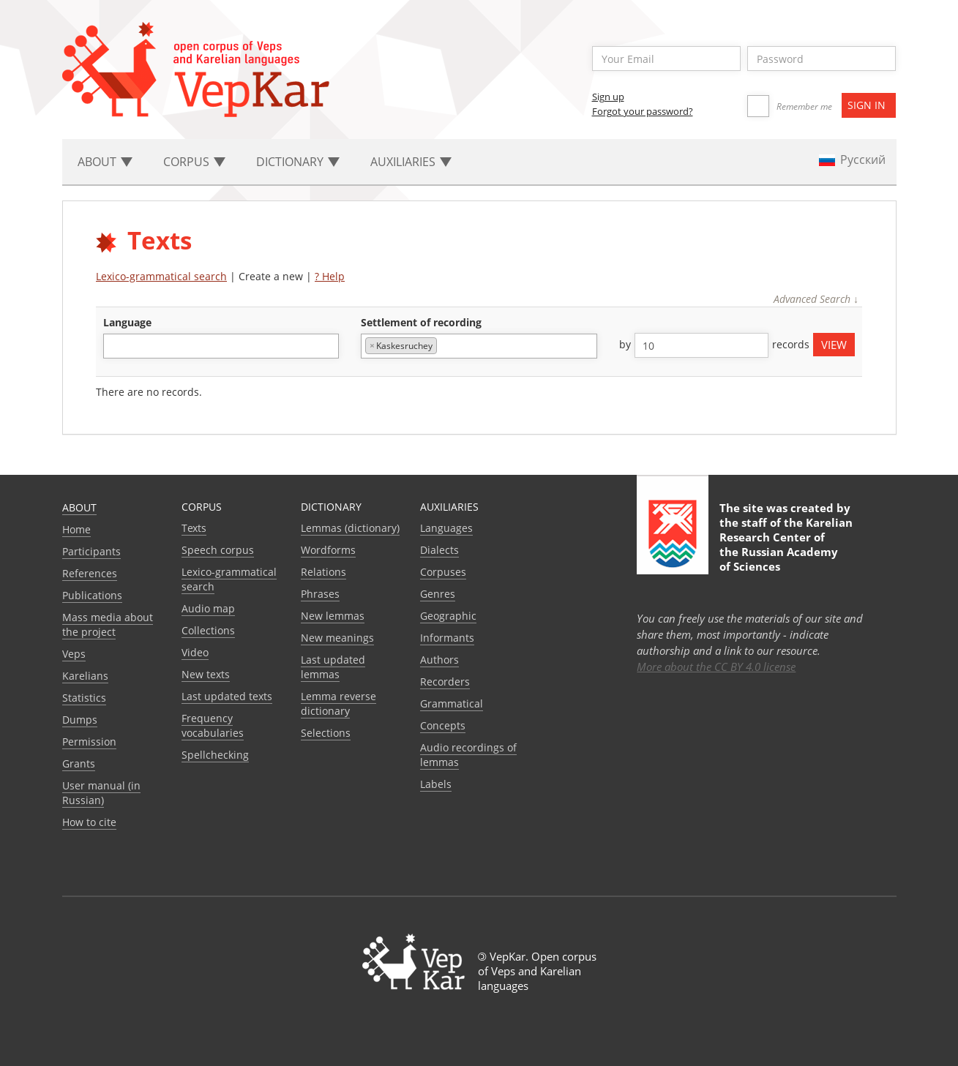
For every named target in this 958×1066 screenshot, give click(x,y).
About (79, 507)
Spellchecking (215, 755)
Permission (89, 741)
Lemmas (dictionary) (350, 528)
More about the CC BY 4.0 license (716, 666)
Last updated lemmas (333, 667)
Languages (446, 528)
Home (76, 529)
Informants (447, 638)
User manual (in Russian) (101, 792)
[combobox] (221, 346)
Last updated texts (227, 696)
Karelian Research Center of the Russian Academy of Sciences (786, 544)
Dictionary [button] (298, 162)
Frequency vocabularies (213, 725)
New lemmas (332, 616)
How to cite (89, 822)
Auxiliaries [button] (411, 162)
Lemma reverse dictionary (338, 703)
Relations (323, 572)
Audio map (208, 608)
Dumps (79, 720)
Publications (92, 595)
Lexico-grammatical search (161, 276)
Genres (437, 594)
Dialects (439, 550)
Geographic (448, 616)
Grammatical (451, 703)
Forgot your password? (642, 111)
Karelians (85, 676)
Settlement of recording (421, 322)
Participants (91, 551)
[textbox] (115, 345)
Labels (436, 784)
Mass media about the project (107, 624)
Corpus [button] (194, 162)
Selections (326, 733)
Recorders (445, 681)
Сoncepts (442, 725)
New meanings (337, 638)
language (127, 322)
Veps (74, 654)
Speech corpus (218, 550)
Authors (439, 660)
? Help (330, 276)
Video (195, 652)
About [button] (105, 162)
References (89, 573)
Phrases (320, 594)
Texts (194, 528)
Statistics (84, 698)
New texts (206, 674)
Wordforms (328, 550)
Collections (208, 630)
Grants (78, 763)
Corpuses (443, 572)
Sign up (608, 96)
